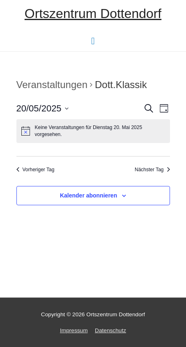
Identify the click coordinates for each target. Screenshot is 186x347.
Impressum (74, 330)
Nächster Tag (152, 169)
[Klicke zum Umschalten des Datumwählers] (42, 108)
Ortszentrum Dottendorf (93, 13)
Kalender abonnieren (88, 195)
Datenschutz (110, 330)
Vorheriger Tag (35, 169)
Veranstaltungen (51, 84)
